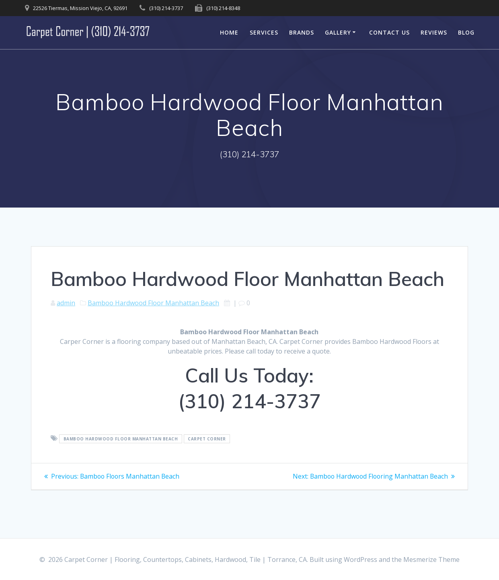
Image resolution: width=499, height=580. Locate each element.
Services (264, 32)
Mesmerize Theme (431, 559)
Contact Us (389, 32)
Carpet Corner (207, 439)
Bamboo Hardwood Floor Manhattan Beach (153, 302)
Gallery (338, 32)
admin (66, 302)
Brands (301, 32)
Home (229, 32)
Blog (466, 32)
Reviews (434, 32)
